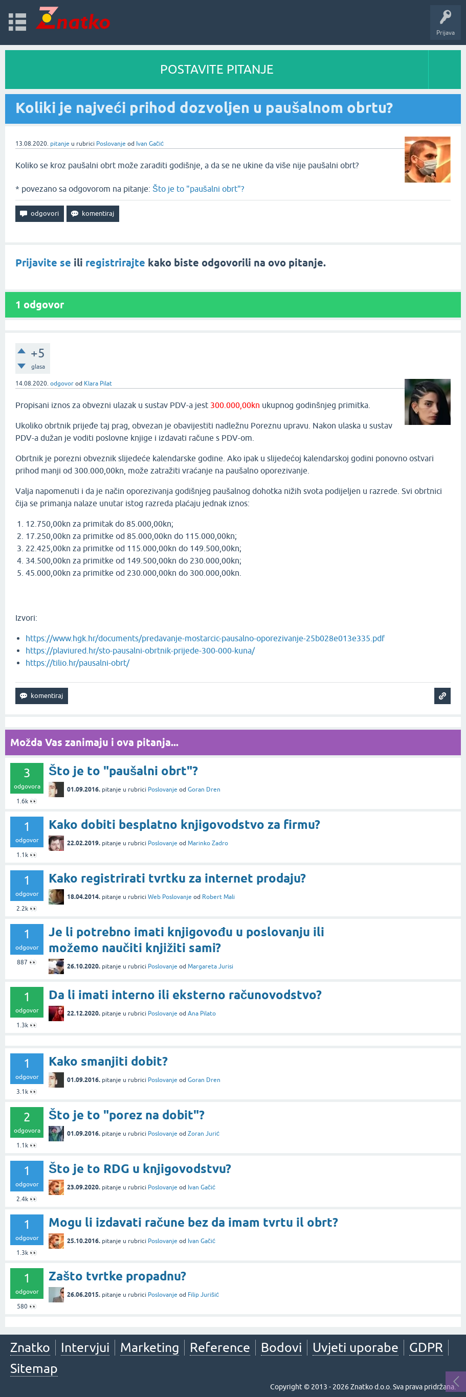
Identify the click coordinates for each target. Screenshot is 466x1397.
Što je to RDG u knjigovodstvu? (140, 1168)
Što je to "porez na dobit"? (127, 1115)
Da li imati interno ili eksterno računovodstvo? (185, 994)
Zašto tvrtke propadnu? (117, 1276)
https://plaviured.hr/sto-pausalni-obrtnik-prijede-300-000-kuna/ (140, 650)
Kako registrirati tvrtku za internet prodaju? (177, 878)
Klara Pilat (98, 383)
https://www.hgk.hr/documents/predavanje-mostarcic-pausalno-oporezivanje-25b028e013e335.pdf (205, 638)
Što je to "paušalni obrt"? (198, 188)
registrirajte (115, 263)
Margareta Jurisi (210, 966)
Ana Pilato (202, 1013)
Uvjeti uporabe (355, 1347)
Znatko (30, 1347)
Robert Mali (218, 896)
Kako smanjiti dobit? (108, 1061)
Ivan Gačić (150, 143)
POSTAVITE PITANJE (217, 69)
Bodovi (281, 1347)
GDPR (426, 1347)
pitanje (60, 143)
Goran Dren (204, 789)
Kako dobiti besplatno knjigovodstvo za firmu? (184, 824)
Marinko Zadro (208, 843)
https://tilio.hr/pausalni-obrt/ (77, 662)
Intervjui (85, 1347)
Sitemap (34, 1368)
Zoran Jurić (203, 1133)
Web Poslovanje (170, 896)
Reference (220, 1347)
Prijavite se (43, 263)
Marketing (149, 1347)
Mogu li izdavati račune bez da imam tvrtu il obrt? (193, 1222)
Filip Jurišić (203, 1294)
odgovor (62, 383)
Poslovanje (111, 143)
